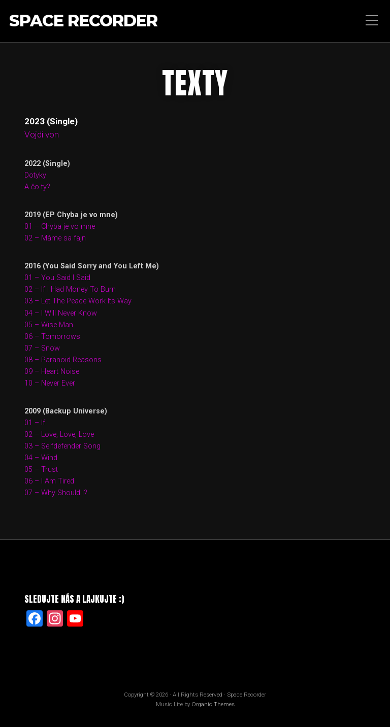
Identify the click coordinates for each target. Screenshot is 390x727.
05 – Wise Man (48, 325)
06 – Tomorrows (52, 336)
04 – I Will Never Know (60, 313)
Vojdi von (41, 134)
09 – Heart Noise (51, 371)
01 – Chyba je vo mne (59, 226)
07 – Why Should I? (55, 493)
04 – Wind (40, 458)
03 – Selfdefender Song (62, 446)
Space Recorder (83, 21)
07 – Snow (42, 348)
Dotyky (35, 175)
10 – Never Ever (49, 383)
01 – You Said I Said (57, 277)
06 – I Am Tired (49, 481)
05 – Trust (41, 469)
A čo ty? (37, 187)
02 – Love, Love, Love (59, 434)
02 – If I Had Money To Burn (70, 289)
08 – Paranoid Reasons (63, 360)
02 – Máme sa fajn (55, 238)
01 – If (34, 423)
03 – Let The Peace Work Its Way (78, 301)
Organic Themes (213, 704)
